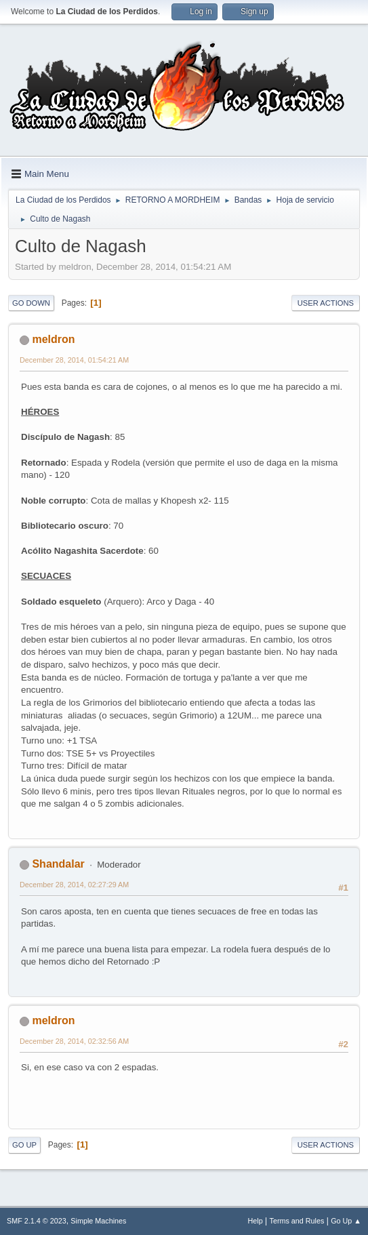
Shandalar (58, 864)
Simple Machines (98, 1221)
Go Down (31, 303)
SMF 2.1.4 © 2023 (36, 1221)
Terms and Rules (297, 1221)
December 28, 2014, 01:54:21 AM (74, 360)
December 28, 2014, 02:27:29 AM (74, 884)
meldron (53, 339)
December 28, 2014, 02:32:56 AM (74, 1041)
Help (255, 1221)
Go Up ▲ (346, 1221)
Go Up (24, 1145)
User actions (326, 303)
